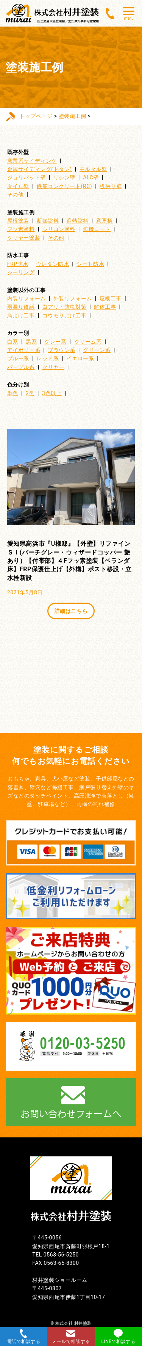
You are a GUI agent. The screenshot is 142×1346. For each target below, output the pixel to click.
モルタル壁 (93, 169)
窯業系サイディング (32, 161)
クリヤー (53, 367)
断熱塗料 (48, 221)
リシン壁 (64, 177)
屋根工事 (111, 298)
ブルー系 (18, 358)
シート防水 (90, 264)
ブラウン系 (61, 350)
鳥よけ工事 (21, 316)
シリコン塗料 (58, 229)
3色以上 (52, 393)
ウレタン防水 (52, 264)
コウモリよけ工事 (64, 316)
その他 (15, 195)
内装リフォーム (26, 298)
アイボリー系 (23, 350)
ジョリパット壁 (26, 177)
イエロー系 (80, 358)
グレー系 (55, 342)
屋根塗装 (18, 221)
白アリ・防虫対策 (64, 307)
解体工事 (105, 307)
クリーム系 (88, 342)
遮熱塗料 (77, 221)
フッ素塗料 (21, 229)
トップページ (35, 116)
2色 (30, 393)
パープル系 (21, 367)
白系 (12, 342)
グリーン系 (97, 350)
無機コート (97, 229)
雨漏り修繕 (21, 307)
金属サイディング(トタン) (39, 169)
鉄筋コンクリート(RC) (64, 186)
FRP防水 (17, 264)
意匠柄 (104, 221)
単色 (12, 393)
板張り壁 (111, 186)
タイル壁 (18, 186)
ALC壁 (91, 177)
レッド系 (48, 358)
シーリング (21, 272)
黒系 (31, 342)
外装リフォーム (72, 298)
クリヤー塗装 (23, 238)
